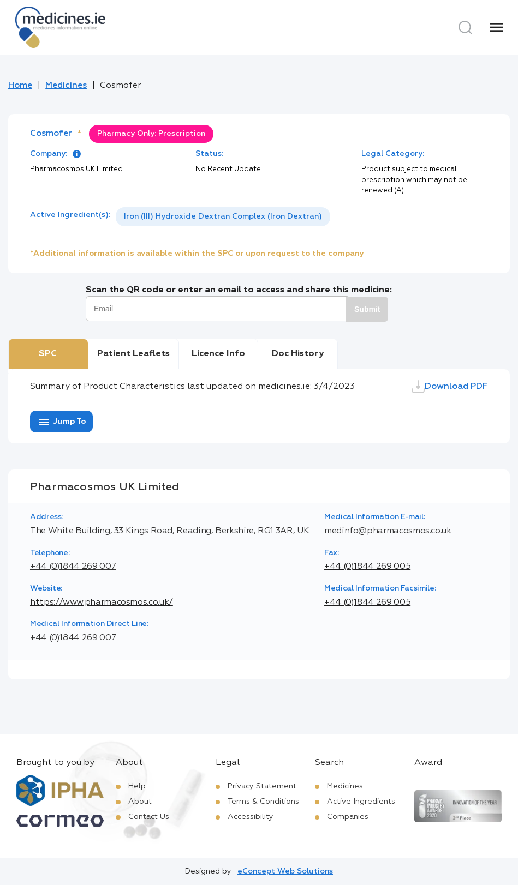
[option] (223, 216)
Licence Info (218, 354)
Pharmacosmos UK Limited (76, 169)
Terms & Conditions (263, 801)
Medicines (66, 85)
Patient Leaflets (133, 354)
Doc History (298, 354)
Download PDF (450, 386)
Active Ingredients (361, 801)
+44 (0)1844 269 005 (367, 566)
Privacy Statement (262, 786)
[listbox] (223, 216)
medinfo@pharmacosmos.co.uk (387, 531)
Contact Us (148, 817)
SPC (48, 354)
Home (20, 85)
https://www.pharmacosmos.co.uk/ (101, 602)
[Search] (465, 27)
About (140, 801)
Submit (367, 309)
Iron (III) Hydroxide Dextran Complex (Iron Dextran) (223, 216)
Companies (347, 817)
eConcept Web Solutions (285, 871)
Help (137, 786)
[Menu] (497, 27)
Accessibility (250, 817)
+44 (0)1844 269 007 (73, 566)
